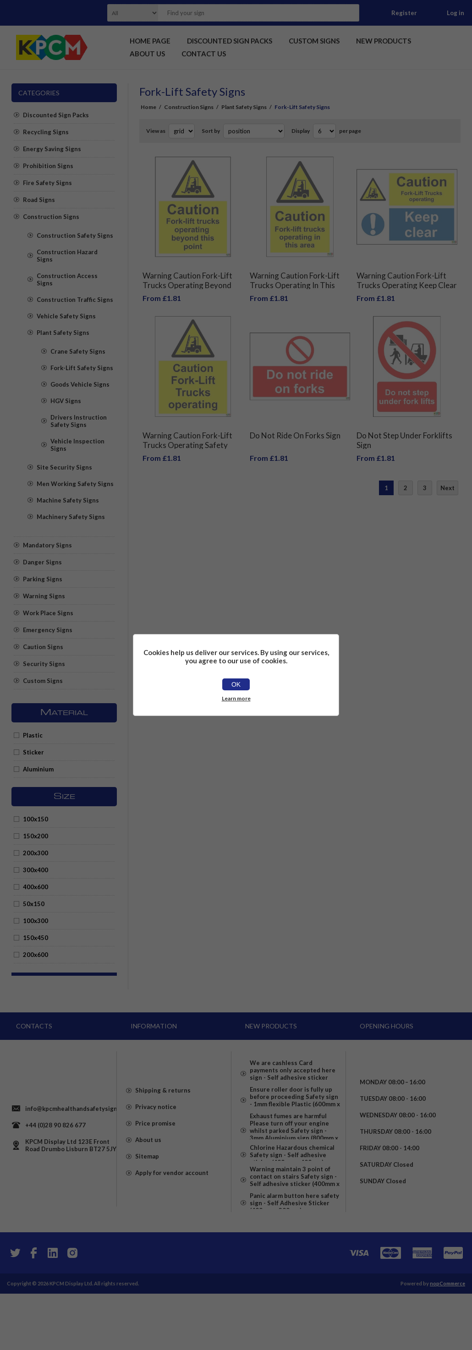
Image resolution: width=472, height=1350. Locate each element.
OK (236, 684)
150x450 (35, 937)
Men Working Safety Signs (75, 483)
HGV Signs (65, 400)
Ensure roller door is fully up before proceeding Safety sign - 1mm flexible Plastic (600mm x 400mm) (295, 1109)
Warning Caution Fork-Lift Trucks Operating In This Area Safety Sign (295, 278)
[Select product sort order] (254, 131)
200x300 (35, 853)
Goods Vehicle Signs (80, 384)
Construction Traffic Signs (75, 299)
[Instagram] (72, 1309)
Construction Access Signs (67, 279)
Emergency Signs (47, 630)
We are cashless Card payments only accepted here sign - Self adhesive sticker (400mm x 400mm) (292, 1070)
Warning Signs (44, 596)
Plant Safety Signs (63, 332)
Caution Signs (43, 646)
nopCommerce (447, 1340)
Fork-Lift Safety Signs (81, 368)
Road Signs (39, 199)
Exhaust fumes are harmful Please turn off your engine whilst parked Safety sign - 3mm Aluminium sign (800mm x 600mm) (294, 1151)
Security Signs (44, 663)
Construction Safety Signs (75, 235)
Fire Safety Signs (47, 182)
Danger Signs (42, 562)
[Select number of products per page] (324, 131)
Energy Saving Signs (52, 149)
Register (404, 12)
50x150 (33, 903)
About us (148, 1171)
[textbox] (247, 12)
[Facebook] (33, 1309)
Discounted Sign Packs (56, 115)
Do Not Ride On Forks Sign (295, 421)
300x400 (35, 870)
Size (64, 797)
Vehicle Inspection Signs (77, 444)
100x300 (35, 920)
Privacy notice (155, 1138)
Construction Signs (51, 216)
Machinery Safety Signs (71, 516)
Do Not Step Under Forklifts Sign (404, 426)
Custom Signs (43, 680)
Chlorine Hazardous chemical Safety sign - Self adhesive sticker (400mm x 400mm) (292, 1190)
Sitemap (147, 1187)
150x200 (35, 836)
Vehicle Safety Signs (66, 316)
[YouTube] (52, 1309)
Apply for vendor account (172, 1204)
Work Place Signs (48, 613)
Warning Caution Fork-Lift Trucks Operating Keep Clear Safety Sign (407, 278)
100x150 (35, 819)
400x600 (35, 887)
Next (447, 474)
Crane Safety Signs (77, 351)
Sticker (33, 752)
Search (349, 12)
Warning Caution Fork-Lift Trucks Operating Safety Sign (187, 431)
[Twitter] (14, 1309)
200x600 (35, 954)
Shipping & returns (163, 1122)
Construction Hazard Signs (67, 255)
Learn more (236, 698)
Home (148, 107)
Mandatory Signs (47, 545)
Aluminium (38, 769)
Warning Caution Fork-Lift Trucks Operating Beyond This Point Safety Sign (187, 278)
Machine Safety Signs (68, 500)
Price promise (155, 1155)
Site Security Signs (64, 467)
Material (64, 713)
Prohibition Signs (48, 165)
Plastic (33, 735)
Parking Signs (42, 579)
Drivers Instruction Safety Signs (78, 421)
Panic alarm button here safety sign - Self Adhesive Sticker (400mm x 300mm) (294, 1259)
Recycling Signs (46, 132)
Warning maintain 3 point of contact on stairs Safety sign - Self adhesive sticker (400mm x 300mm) (295, 1224)
